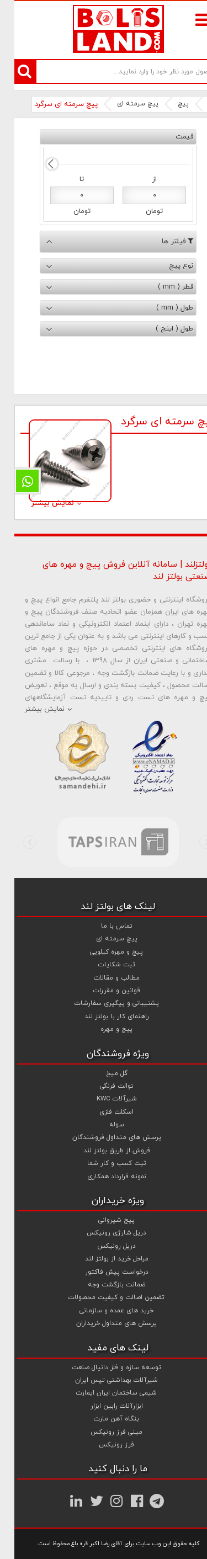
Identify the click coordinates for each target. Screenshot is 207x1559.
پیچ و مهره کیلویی (102, 952)
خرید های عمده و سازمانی (102, 1310)
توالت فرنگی (102, 1086)
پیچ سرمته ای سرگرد (51, 104)
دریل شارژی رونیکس (102, 1232)
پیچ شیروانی (102, 1220)
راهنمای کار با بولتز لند (102, 1016)
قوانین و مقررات (102, 990)
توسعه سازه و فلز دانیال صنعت (102, 1367)
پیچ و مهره (102, 1029)
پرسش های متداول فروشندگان (102, 1137)
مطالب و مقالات (102, 977)
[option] (103, 842)
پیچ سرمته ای (123, 103)
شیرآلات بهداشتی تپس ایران (102, 1380)
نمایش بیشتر (38, 503)
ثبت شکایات (102, 964)
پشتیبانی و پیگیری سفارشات (102, 1003)
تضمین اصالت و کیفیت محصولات (102, 1297)
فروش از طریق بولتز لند (102, 1150)
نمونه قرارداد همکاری (102, 1176)
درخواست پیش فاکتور (102, 1272)
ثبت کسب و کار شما (102, 1163)
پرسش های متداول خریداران (102, 1323)
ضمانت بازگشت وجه (102, 1284)
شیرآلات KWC (102, 1098)
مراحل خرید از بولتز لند (102, 1258)
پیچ (168, 103)
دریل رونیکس (102, 1246)
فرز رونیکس (102, 1444)
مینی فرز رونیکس (102, 1432)
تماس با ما (102, 926)
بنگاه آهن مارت (102, 1418)
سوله (102, 1124)
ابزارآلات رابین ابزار (102, 1406)
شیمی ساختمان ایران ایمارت (102, 1392)
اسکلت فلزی (102, 1112)
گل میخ (102, 1073)
